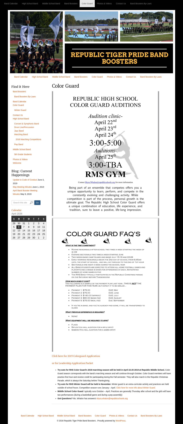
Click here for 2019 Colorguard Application (85, 355)
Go (37, 203)
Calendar (18, 210)
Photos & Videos (104, 3)
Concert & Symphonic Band (26, 124)
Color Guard (87, 3)
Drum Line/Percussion (24, 127)
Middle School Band (51, 3)
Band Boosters (70, 3)
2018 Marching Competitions (28, 139)
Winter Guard (20, 110)
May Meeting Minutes (22, 187)
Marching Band (21, 134)
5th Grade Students (23, 154)
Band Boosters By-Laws (141, 3)
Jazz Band (19, 131)
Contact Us (121, 3)
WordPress (121, 421)
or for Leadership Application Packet (80, 362)
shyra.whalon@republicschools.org (112, 398)
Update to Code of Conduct (25, 180)
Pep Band (18, 144)
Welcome (17, 163)
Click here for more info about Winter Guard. (136, 388)
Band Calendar (11, 3)
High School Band (30, 3)
